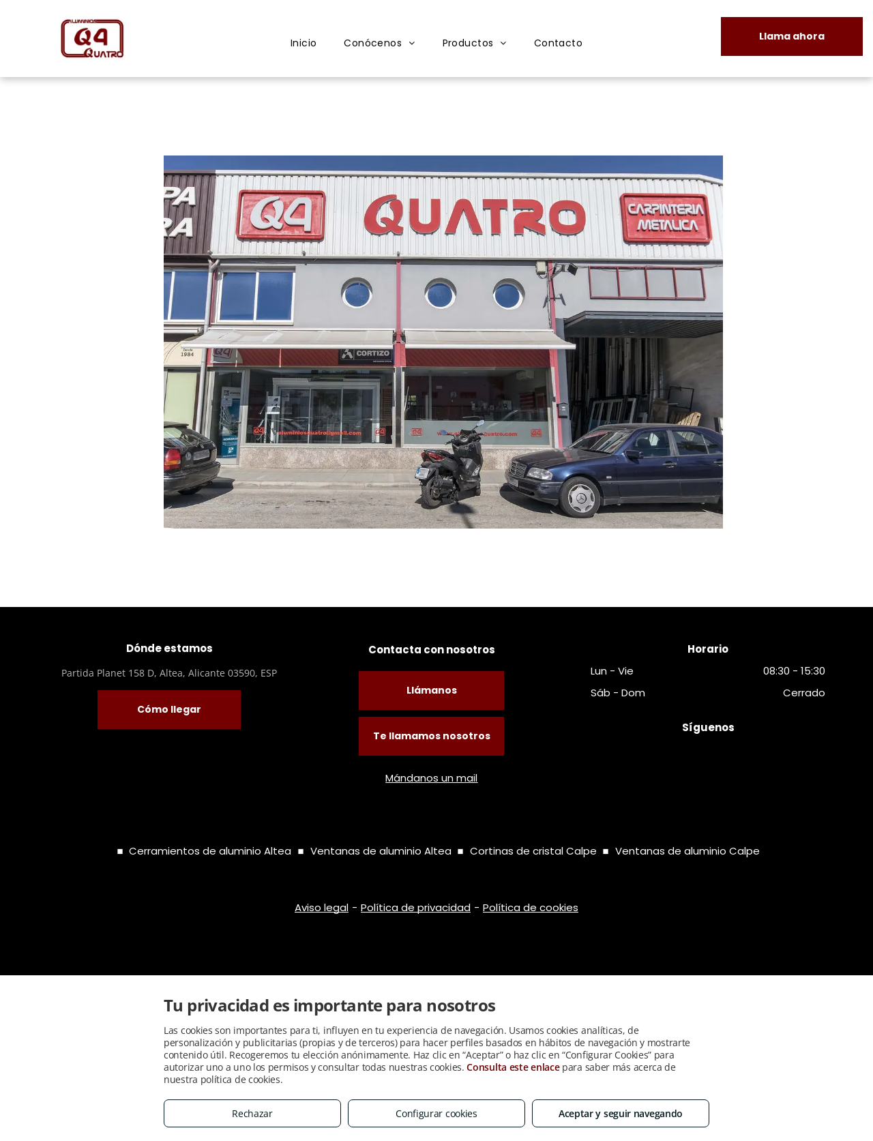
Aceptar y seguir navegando (621, 1113)
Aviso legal (322, 907)
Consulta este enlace (513, 1067)
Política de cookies (530, 907)
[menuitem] (304, 43)
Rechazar (252, 1113)
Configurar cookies (436, 1113)
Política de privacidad (416, 907)
